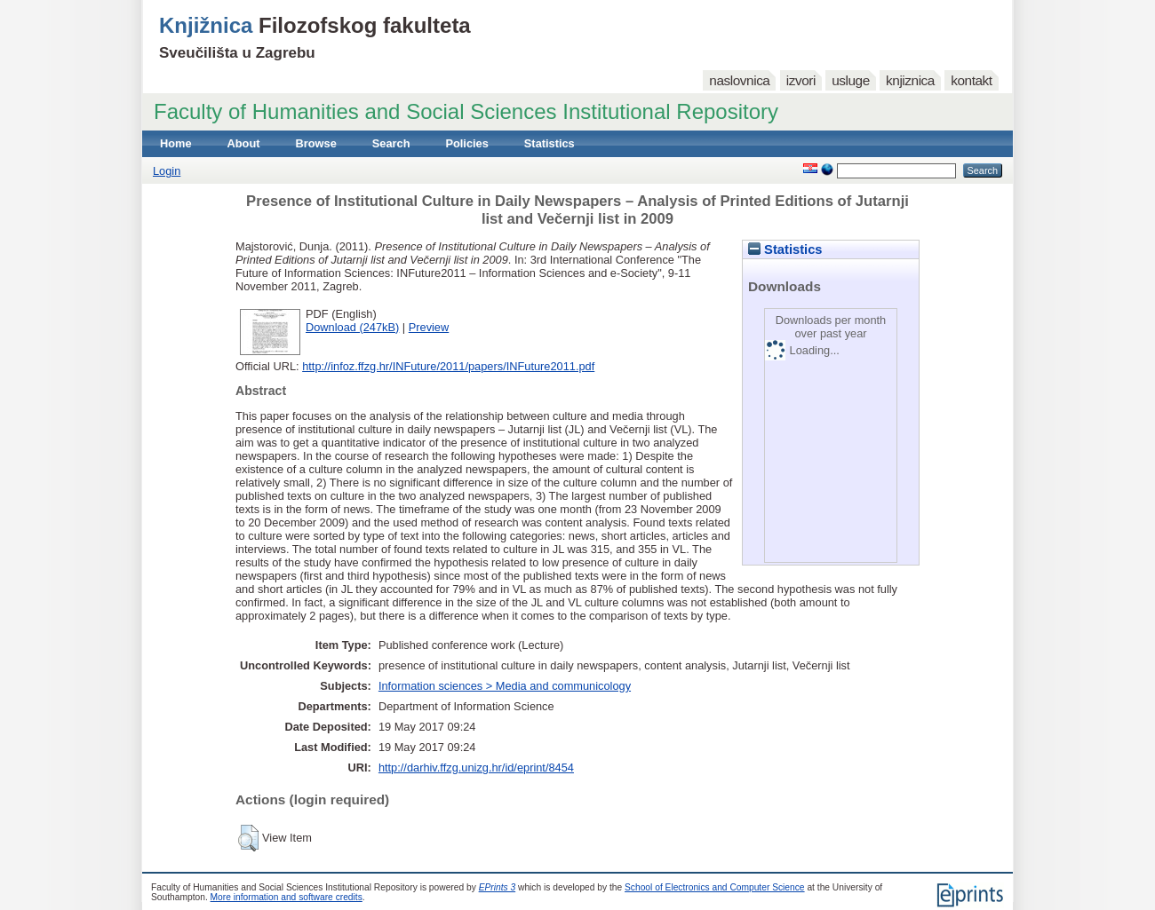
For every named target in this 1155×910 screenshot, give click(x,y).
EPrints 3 (497, 887)
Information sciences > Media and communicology (504, 685)
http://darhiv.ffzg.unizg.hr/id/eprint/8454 (476, 767)
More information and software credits (286, 897)
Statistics (549, 143)
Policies (466, 143)
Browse (316, 143)
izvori (801, 80)
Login (166, 171)
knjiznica (910, 80)
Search (391, 143)
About (243, 143)
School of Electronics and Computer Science (715, 887)
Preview (429, 327)
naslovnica (739, 80)
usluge (851, 80)
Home (176, 143)
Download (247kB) (352, 327)
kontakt (971, 80)
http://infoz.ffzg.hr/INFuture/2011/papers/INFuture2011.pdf (448, 366)
